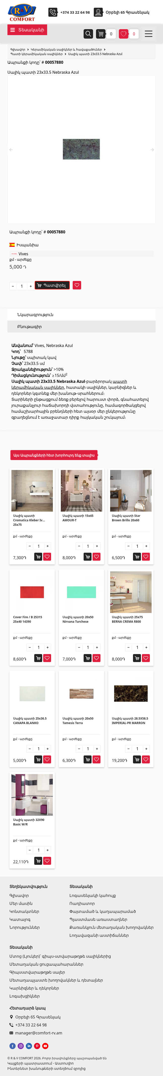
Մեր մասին (21, 903)
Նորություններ (24, 927)
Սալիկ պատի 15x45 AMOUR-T (78, 518)
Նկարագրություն (35, 314)
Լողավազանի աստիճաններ (99, 935)
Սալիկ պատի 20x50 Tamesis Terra (78, 720)
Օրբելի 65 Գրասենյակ (35, 1017)
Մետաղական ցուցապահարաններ (46, 964)
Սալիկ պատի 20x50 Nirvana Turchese (78, 619)
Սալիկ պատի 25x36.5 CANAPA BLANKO (30, 720)
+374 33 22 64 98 (75, 12)
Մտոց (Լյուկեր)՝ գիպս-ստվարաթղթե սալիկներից (60, 956)
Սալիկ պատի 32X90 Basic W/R (28, 822)
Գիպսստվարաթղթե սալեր (37, 972)
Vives (23, 254)
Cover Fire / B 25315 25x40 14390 (27, 619)
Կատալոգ (20, 919)
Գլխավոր (17, 49)
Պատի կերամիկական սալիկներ (36, 54)
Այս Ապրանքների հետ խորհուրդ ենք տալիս (54, 455)
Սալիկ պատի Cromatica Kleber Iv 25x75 (27, 520)
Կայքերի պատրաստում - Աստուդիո (40, 1063)
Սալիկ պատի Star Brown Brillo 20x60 (126, 518)
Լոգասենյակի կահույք (92, 895)
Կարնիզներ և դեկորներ (34, 988)
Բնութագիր (29, 326)
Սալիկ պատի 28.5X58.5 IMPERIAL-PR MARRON (130, 720)
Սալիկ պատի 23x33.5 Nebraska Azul (95, 54)
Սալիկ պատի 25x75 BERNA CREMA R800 (127, 619)
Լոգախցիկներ (24, 996)
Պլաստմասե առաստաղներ (98, 919)
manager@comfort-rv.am (35, 1033)
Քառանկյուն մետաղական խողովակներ (111, 927)
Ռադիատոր (82, 903)
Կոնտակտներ (24, 911)
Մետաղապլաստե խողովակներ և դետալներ (56, 980)
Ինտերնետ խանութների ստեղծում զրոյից (46, 1068)
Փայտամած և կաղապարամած (102, 911)
